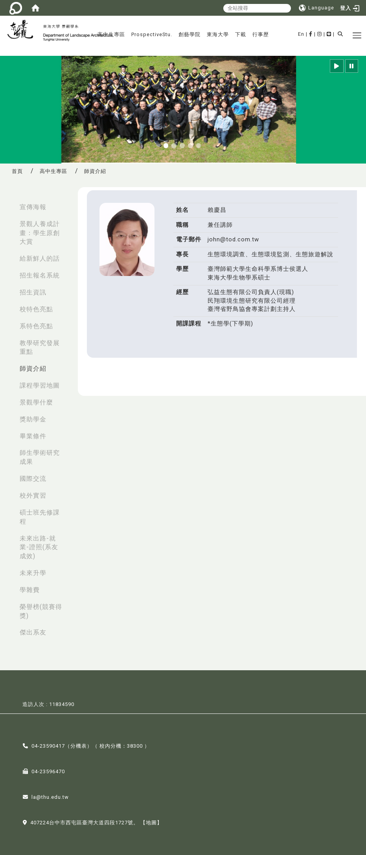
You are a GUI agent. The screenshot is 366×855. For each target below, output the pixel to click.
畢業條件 (33, 436)
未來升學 (33, 573)
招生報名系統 (40, 275)
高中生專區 (111, 34)
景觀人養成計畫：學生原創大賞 (40, 233)
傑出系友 (33, 632)
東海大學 (218, 34)
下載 (240, 34)
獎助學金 (33, 419)
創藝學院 (189, 34)
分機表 (78, 745)
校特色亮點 (36, 309)
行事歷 (260, 34)
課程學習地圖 (40, 385)
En (301, 34)
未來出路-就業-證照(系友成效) (39, 547)
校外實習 (33, 495)
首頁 (17, 171)
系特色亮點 (36, 326)
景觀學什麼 (36, 402)
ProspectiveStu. (151, 34)
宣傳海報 (33, 207)
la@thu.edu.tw (50, 797)
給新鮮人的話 (40, 258)
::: (8, 203)
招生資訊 (33, 292)
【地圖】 (151, 822)
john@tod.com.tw (233, 239)
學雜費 (30, 590)
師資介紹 (33, 368)
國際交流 (33, 478)
